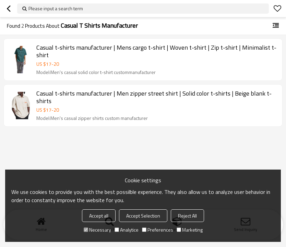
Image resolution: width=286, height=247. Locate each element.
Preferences (157, 229)
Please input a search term (55, 8)
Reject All (187, 215)
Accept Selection (143, 215)
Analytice (127, 229)
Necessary (97, 229)
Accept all (98, 215)
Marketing (190, 229)
